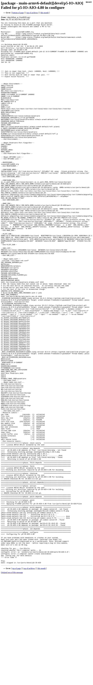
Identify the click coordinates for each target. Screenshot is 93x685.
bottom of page (18, 13)
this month (45, 13)
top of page (16, 677)
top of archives (32, 13)
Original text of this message (12, 681)
